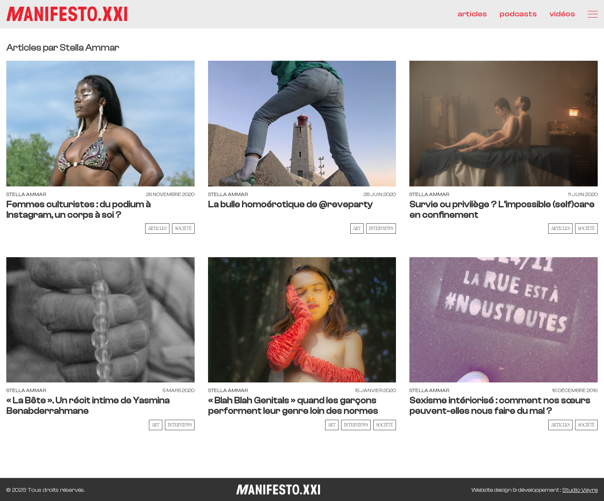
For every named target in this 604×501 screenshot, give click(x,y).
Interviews (381, 228)
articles (472, 14)
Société (183, 228)
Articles (157, 228)
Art (357, 228)
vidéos (562, 14)
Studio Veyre (580, 490)
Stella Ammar (26, 194)
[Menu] (593, 14)
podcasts (518, 14)
